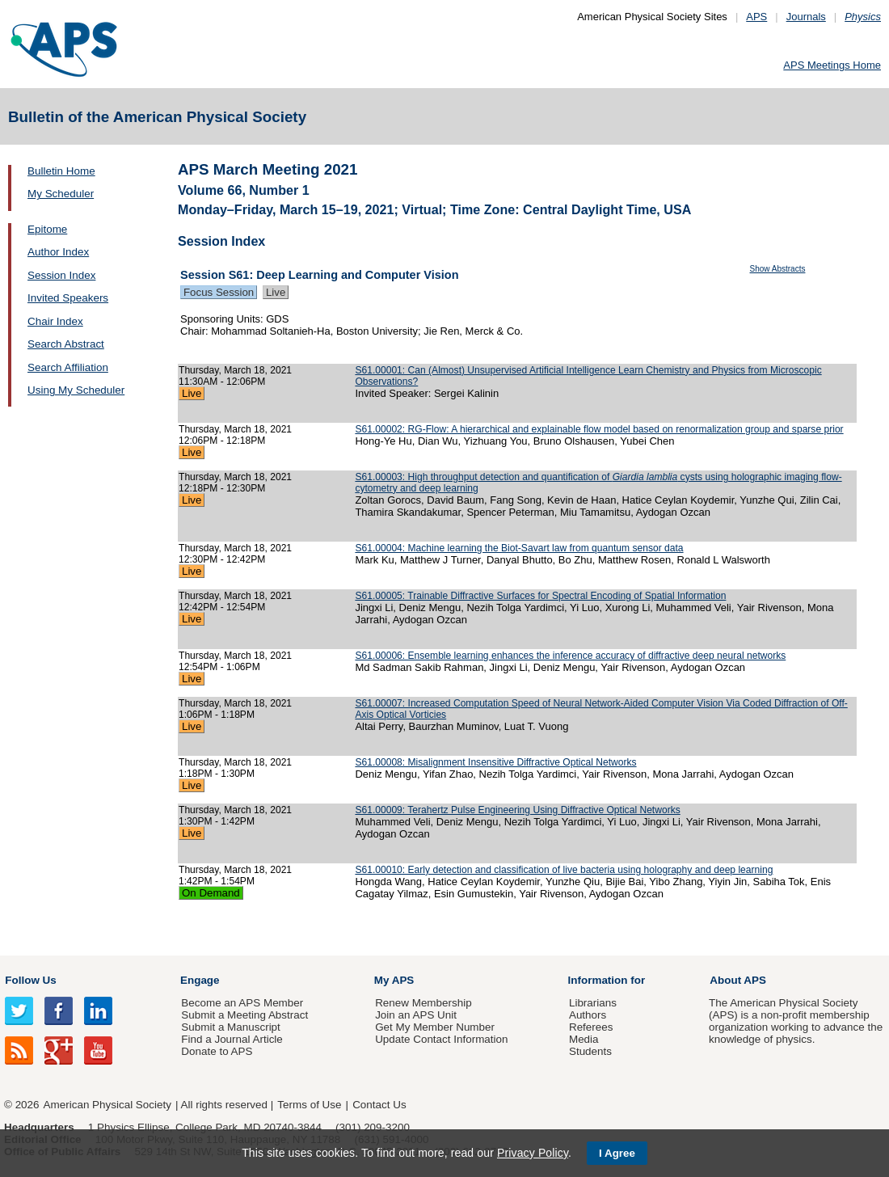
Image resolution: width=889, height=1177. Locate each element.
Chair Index (55, 321)
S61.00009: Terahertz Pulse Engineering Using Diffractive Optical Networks (517, 810)
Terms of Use (309, 1105)
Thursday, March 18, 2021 (235, 370)
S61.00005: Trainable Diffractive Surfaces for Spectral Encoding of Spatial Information (540, 595)
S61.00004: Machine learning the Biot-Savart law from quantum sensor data (519, 548)
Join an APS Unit (416, 1015)
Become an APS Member (242, 1003)
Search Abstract (65, 344)
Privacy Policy (532, 1152)
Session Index (61, 275)
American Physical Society (107, 1105)
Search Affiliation (67, 367)
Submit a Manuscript (230, 1027)
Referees (591, 1027)
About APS (738, 980)
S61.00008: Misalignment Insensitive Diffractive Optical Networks (495, 762)
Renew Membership (423, 1003)
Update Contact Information (441, 1039)
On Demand (211, 893)
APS (756, 17)
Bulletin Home (61, 171)
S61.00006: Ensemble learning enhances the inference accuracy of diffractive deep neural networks (570, 655)
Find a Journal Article (231, 1039)
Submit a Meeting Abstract (244, 1015)
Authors (587, 1015)
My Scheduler (60, 194)
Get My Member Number (435, 1027)
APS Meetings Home (832, 65)
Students (590, 1051)
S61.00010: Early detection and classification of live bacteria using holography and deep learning (564, 869)
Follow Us (30, 980)
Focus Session (218, 292)
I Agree (617, 1153)
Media (584, 1039)
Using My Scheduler (75, 390)
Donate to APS (216, 1051)
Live (275, 292)
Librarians (593, 1003)
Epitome (47, 229)
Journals (806, 17)
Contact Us (379, 1105)
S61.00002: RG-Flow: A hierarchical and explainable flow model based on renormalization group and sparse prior (599, 429)
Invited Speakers (67, 298)
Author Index (58, 252)
